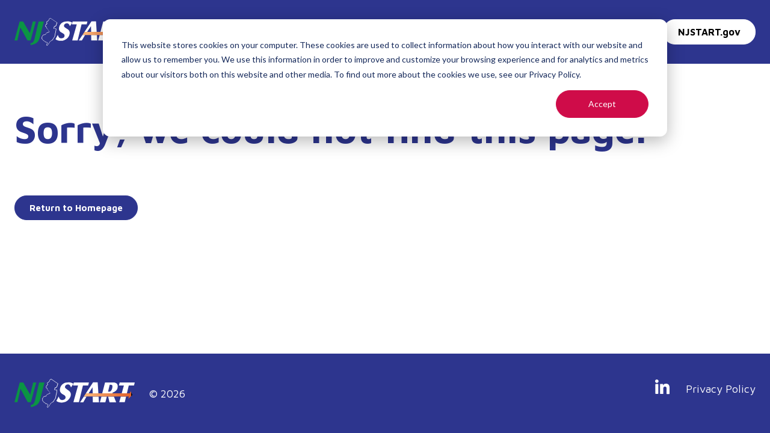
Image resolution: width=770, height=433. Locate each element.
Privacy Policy (721, 388)
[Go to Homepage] (73, 32)
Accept (602, 104)
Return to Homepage (76, 208)
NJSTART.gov (709, 31)
